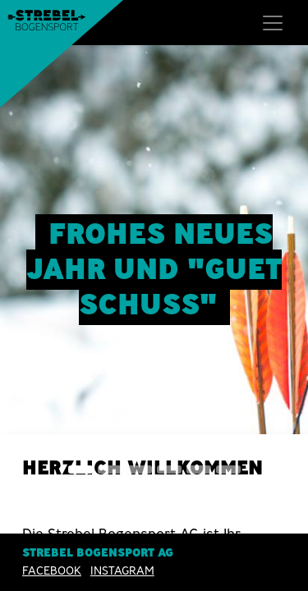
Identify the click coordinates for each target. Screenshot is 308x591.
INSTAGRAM (122, 570)
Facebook (51, 570)
